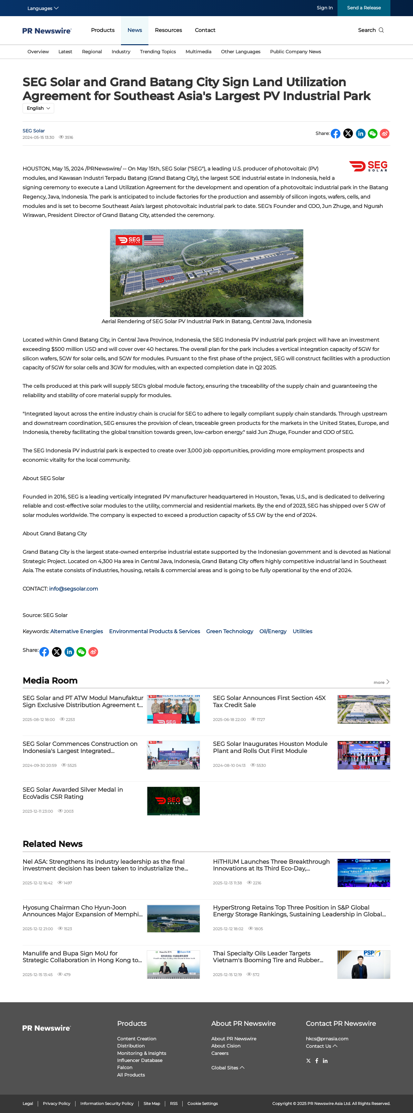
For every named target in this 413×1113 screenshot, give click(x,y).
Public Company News (295, 52)
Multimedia (198, 52)
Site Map (152, 1103)
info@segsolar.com (73, 589)
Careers (219, 1053)
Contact (205, 30)
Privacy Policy (56, 1103)
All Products (131, 1075)
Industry (121, 52)
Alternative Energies (76, 631)
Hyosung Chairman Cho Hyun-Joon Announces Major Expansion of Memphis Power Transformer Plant (82, 911)
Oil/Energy (273, 631)
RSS (173, 1103)
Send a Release (364, 8)
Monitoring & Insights (141, 1053)
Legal (28, 1103)
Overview (38, 52)
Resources (168, 30)
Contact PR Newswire (341, 1023)
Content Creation (136, 1039)
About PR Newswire (243, 1023)
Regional (92, 52)
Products (103, 30)
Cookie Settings (202, 1103)
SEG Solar (34, 131)
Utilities (302, 631)
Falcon (124, 1067)
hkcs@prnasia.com (327, 1039)
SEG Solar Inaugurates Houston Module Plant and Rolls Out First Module (270, 748)
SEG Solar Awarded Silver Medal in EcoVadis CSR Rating (73, 793)
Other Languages (240, 52)
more (382, 682)
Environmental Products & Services (154, 631)
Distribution (131, 1046)
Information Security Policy (107, 1103)
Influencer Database (139, 1060)
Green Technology (229, 631)
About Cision (225, 1046)
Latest (65, 52)
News (134, 30)
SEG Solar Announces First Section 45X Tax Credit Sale (269, 702)
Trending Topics (158, 52)
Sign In (325, 8)
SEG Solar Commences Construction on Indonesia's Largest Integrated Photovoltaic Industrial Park (80, 748)
